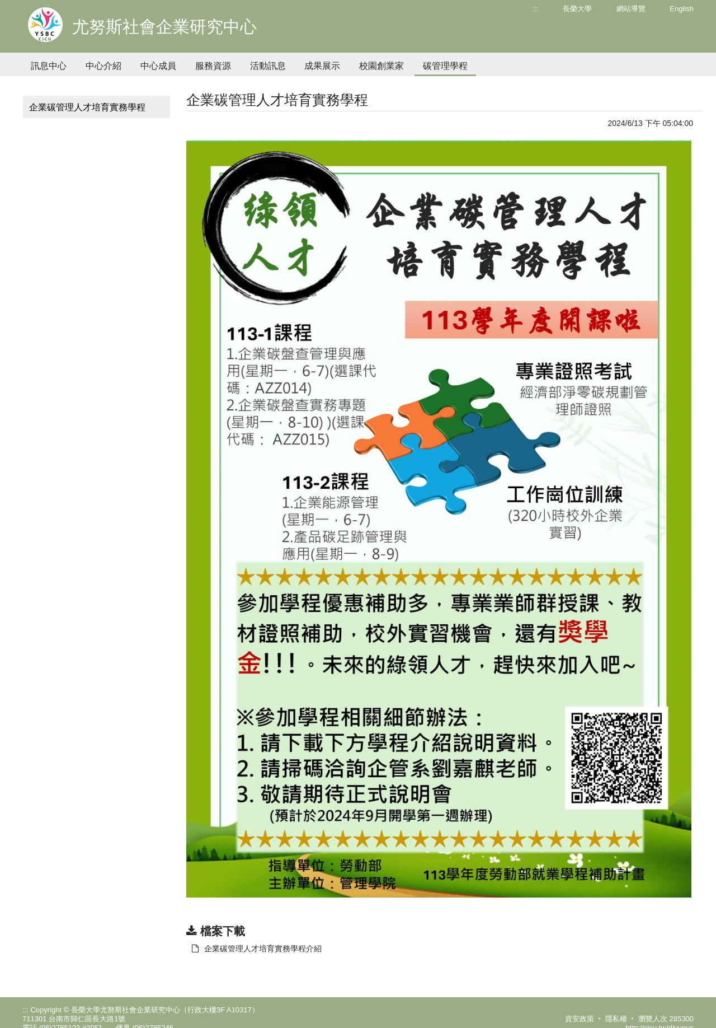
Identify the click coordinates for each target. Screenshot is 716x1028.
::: (536, 8)
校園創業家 (381, 66)
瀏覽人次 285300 (666, 1019)
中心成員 (158, 66)
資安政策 (579, 1019)
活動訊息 (268, 66)
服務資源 (213, 66)
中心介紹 (103, 66)
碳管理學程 (445, 66)
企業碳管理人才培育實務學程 (87, 107)
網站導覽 (631, 8)
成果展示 (322, 66)
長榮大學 (577, 8)
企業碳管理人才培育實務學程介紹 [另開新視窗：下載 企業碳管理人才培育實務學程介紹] (257, 948)
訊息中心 (49, 66)
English (682, 8)
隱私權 (616, 1019)
